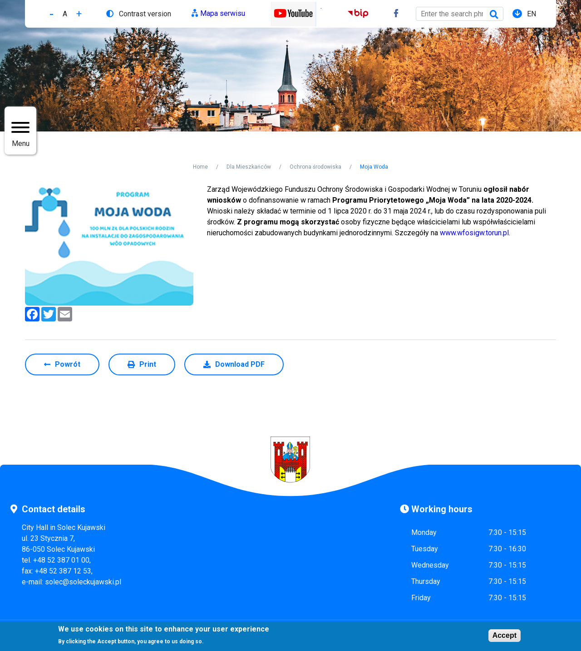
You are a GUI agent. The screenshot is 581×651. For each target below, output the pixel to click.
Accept (504, 635)
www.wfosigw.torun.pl (474, 232)
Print (147, 364)
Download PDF (240, 364)
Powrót (67, 364)
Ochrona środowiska (315, 167)
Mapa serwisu (222, 13)
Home (200, 167)
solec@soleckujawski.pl (83, 582)
